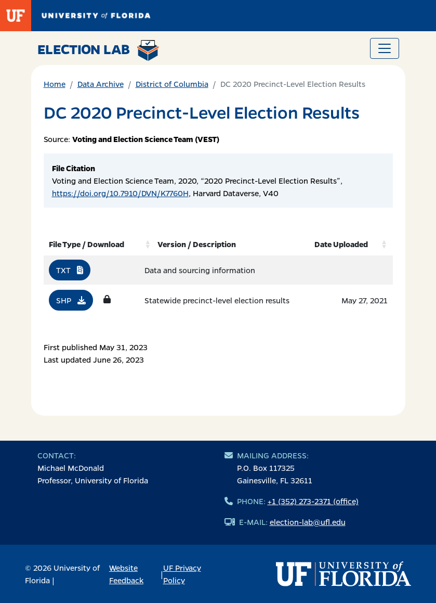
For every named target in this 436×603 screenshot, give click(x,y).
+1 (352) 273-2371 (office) (313, 501)
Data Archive (100, 84)
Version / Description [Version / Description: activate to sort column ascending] (196, 244)
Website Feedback (126, 573)
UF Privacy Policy (182, 573)
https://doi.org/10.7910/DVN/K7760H (120, 193)
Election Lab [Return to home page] (98, 50)
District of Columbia (172, 84)
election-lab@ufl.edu (308, 522)
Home (54, 84)
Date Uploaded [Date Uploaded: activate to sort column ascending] (341, 244)
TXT (69, 270)
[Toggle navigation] (384, 48)
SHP (71, 300)
